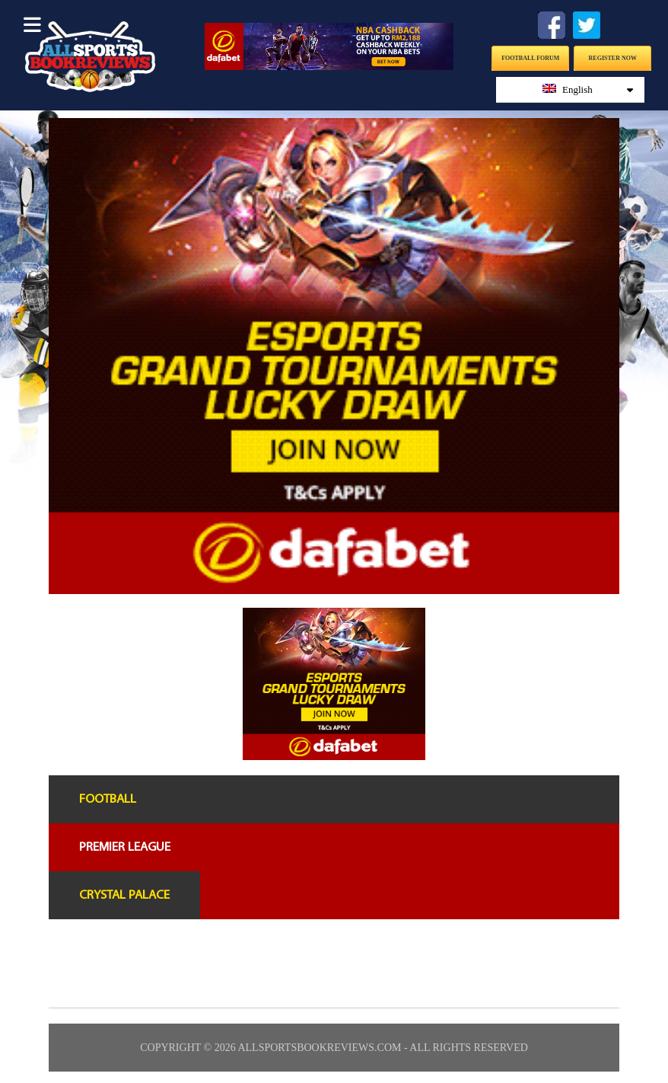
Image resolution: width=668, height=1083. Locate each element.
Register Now (613, 58)
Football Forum (530, 58)
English (588, 89)
